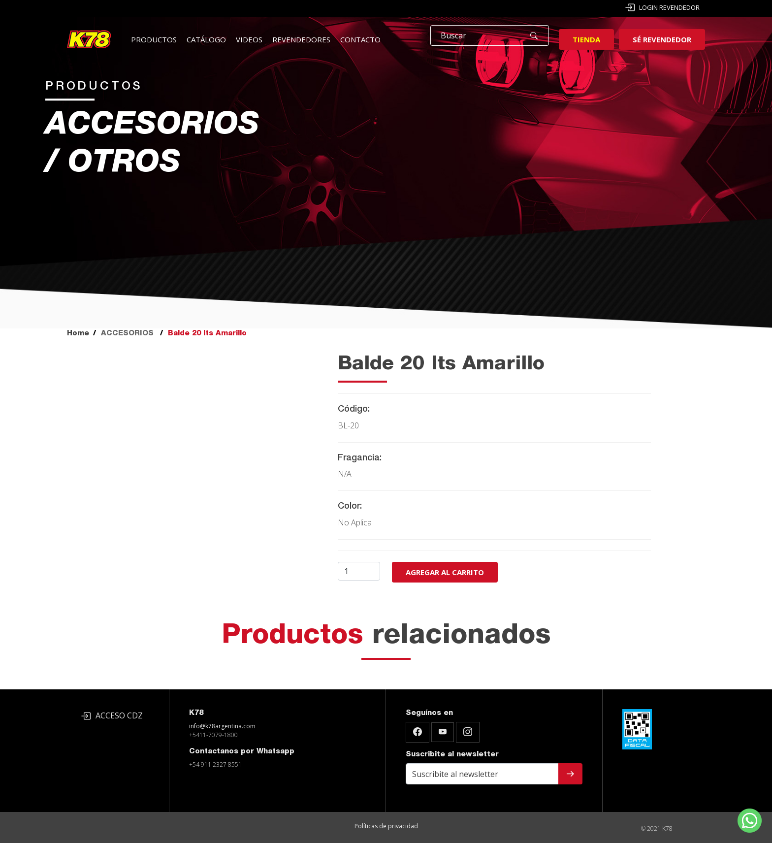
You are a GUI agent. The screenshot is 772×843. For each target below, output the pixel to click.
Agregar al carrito (445, 572)
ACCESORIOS (127, 333)
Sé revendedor (662, 39)
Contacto (360, 39)
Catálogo (206, 39)
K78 (196, 713)
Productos (154, 39)
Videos (249, 39)
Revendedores (301, 39)
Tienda (586, 39)
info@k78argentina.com (222, 726)
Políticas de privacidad (386, 826)
